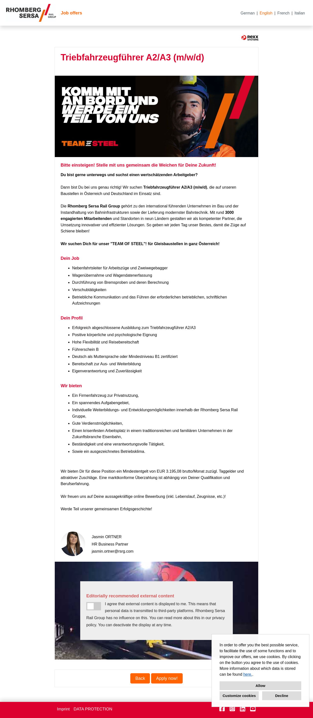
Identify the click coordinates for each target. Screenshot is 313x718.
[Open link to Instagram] (232, 708)
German (248, 13)
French (283, 13)
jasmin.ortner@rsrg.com (113, 551)
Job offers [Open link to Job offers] (71, 13)
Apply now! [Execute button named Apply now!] (167, 678)
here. (247, 674)
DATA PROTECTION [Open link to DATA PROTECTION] (93, 709)
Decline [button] (281, 696)
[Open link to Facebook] (222, 708)
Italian (299, 13)
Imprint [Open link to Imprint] (63, 709)
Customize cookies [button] (239, 696)
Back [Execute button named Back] (140, 678)
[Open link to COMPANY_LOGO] (31, 13)
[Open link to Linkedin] (242, 708)
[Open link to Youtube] (253, 708)
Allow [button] (260, 686)
